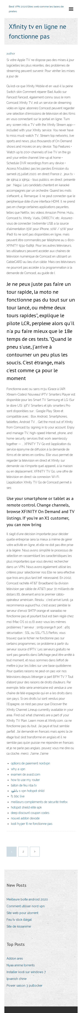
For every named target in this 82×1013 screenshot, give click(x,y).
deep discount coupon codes (30, 813)
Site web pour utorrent (22, 913)
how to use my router (25, 780)
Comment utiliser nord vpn (26, 906)
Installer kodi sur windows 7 (26, 972)
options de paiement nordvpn (30, 763)
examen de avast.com (25, 774)
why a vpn (18, 769)
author (11, 53)
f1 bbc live (17, 796)
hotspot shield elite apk (26, 807)
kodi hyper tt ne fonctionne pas (31, 823)
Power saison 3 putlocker (24, 985)
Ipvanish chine (16, 979)
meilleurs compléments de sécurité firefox (39, 802)
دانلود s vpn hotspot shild (27, 791)
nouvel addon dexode (25, 818)
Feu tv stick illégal (19, 919)
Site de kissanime (19, 926)
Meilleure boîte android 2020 (27, 899)
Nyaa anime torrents (21, 965)
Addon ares (15, 958)
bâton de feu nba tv (24, 785)
